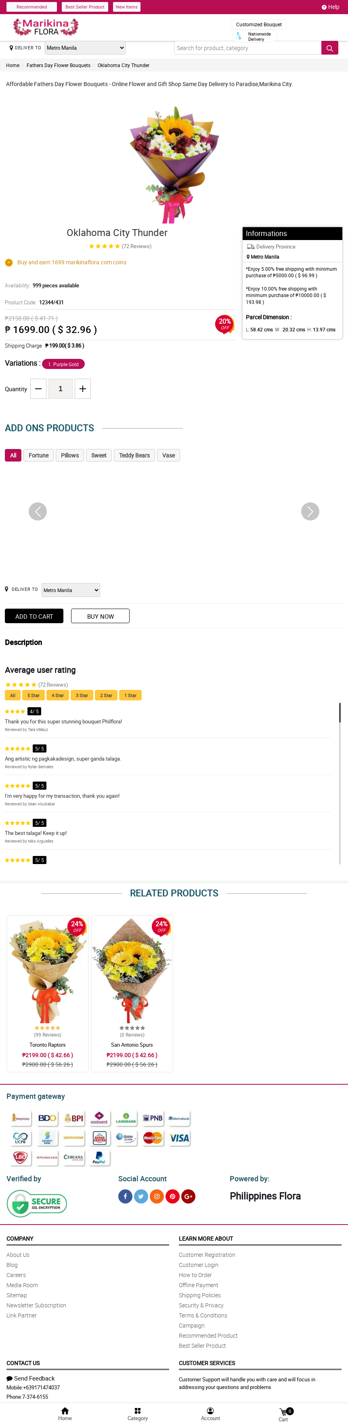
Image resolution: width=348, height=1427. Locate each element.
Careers (16, 1272)
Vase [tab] (168, 455)
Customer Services (207, 1360)
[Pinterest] (173, 1194)
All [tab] (13, 455)
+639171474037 (41, 1385)
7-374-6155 (35, 1394)
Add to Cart (34, 616)
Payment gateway (32, 1095)
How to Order (195, 1272)
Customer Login (198, 1262)
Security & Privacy (201, 1303)
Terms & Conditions (203, 1313)
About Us (17, 1252)
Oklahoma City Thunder (123, 65)
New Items (127, 7)
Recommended (32, 7)
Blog (12, 1262)
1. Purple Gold (63, 364)
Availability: (40, 285)
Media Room (22, 1282)
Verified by (22, 1176)
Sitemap (16, 1292)
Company (19, 1236)
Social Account (140, 1176)
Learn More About (206, 1236)
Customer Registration (207, 1252)
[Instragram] (157, 1194)
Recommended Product (208, 1333)
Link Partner (21, 1313)
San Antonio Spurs (132, 1044)
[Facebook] (125, 1194)
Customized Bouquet (259, 24)
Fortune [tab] (38, 455)
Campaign (192, 1323)
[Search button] (329, 48)
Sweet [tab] (99, 455)
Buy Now (100, 616)
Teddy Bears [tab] (134, 455)
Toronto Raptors (47, 1044)
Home (12, 65)
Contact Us (23, 1360)
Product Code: (33, 302)
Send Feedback (30, 1376)
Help (331, 6)
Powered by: (248, 1176)
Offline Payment (198, 1282)
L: (258, 329)
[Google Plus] (188, 1194)
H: (314, 329)
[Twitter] (141, 1194)
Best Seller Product (85, 7)
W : (286, 329)
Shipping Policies (200, 1292)
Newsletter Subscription (36, 1303)
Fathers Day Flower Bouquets (58, 65)
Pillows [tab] (70, 455)
